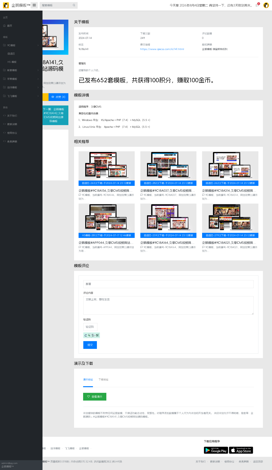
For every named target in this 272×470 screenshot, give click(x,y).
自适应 (11, 53)
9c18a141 (115, 49)
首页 (7, 26)
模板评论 (64, 163)
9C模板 (21, 45)
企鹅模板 (126, 445)
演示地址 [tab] (120, 376)
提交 (121, 341)
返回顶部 (258, 465)
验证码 (118, 316)
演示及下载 (65, 186)
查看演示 (126, 392)
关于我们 (10, 116)
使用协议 (10, 133)
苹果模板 (21, 79)
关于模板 (64, 149)
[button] (257, 5)
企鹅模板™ (86, 465)
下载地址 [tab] (135, 376)
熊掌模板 (21, 70)
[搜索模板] (55, 5)
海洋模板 (21, 87)
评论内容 (120, 289)
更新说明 (10, 124)
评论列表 (64, 178)
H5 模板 (12, 62)
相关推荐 (64, 171)
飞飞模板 (21, 96)
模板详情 (64, 156)
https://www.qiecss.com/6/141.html (183, 49)
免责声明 (10, 141)
